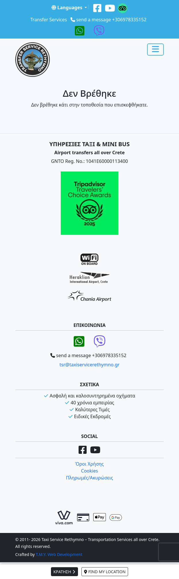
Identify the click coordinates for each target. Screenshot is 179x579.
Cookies (89, 471)
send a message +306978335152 (111, 19)
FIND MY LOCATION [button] (104, 571)
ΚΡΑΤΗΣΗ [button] (64, 571)
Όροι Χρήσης (89, 464)
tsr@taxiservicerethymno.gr (89, 364)
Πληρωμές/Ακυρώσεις (89, 478)
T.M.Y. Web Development (59, 554)
